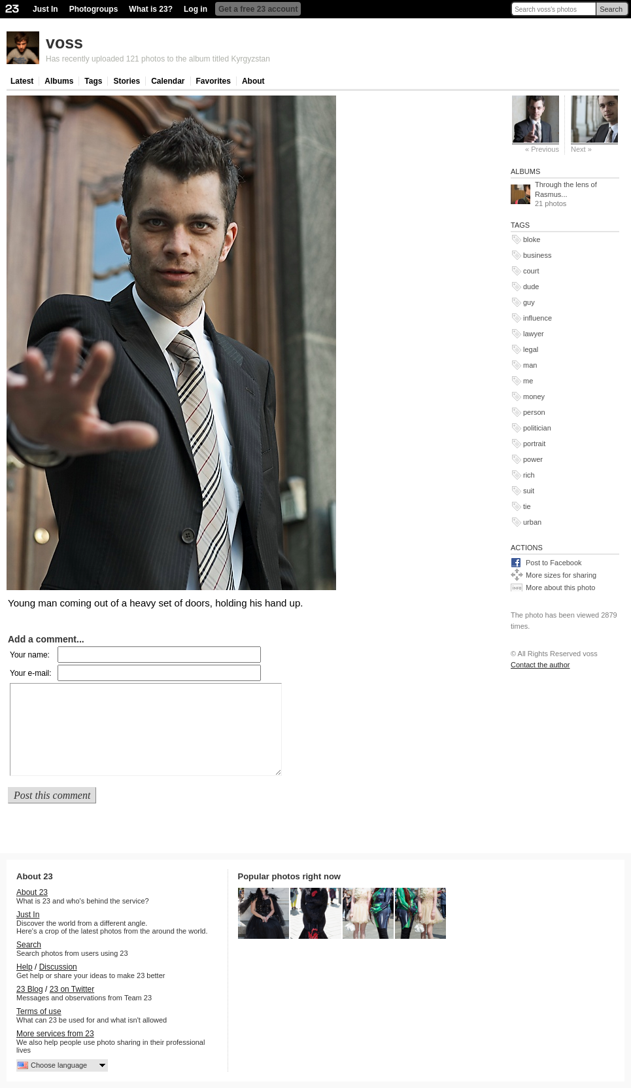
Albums (58, 81)
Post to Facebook (554, 563)
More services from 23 (55, 1033)
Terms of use (38, 1011)
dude (531, 286)
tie (527, 506)
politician (537, 428)
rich (529, 475)
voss (64, 42)
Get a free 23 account (258, 9)
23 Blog (29, 989)
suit (528, 491)
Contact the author (540, 665)
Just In (45, 9)
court (531, 271)
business (537, 255)
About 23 (32, 892)
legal (530, 349)
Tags (93, 81)
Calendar (167, 81)
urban (532, 522)
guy (529, 302)
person (534, 412)
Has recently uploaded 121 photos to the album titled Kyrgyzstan (158, 58)
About (253, 81)
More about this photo (560, 587)
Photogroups (93, 9)
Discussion (58, 967)
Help (24, 967)
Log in (195, 9)
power (533, 459)
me (528, 381)
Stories (126, 81)
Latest (21, 81)
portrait (534, 443)
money (534, 396)
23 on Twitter (72, 989)
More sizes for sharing (561, 575)
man (530, 365)
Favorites (213, 81)
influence (537, 318)
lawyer (533, 334)
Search (611, 9)
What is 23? (151, 9)
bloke (531, 239)
